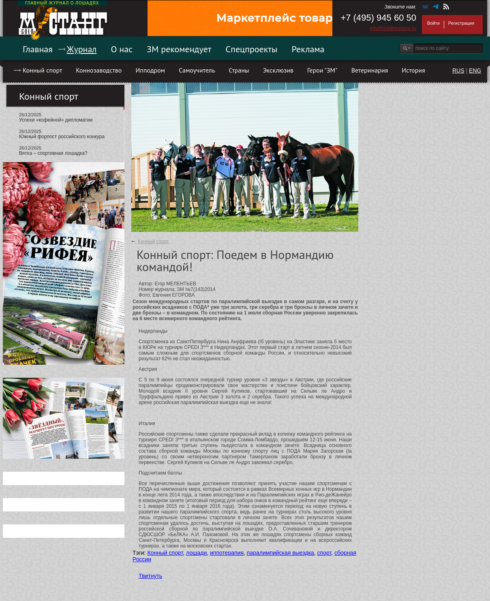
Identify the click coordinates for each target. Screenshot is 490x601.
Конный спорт (42, 70)
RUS (458, 70)
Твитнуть (150, 576)
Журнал (82, 49)
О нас (122, 49)
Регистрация (461, 23)
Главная (38, 49)
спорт (324, 553)
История (413, 70)
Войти (433, 23)
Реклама (308, 49)
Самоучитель (197, 70)
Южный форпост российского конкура (62, 136)
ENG (475, 70)
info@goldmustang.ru (393, 28)
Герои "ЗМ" (322, 70)
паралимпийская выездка (280, 553)
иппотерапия (227, 553)
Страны (239, 70)
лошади (196, 553)
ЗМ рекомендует (179, 49)
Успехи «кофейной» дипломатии (55, 120)
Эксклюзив (278, 70)
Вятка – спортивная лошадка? (53, 153)
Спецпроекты (252, 49)
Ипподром (150, 70)
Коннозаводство (99, 70)
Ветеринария (369, 70)
